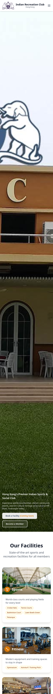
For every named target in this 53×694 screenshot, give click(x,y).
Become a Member (15, 524)
